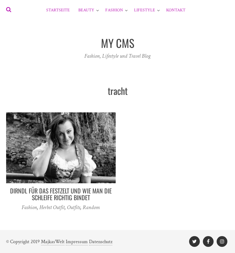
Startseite (58, 10)
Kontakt (175, 10)
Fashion (114, 10)
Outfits (73, 207)
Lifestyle (144, 10)
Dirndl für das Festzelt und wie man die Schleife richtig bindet (61, 194)
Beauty (86, 10)
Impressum (77, 242)
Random (91, 207)
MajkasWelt (53, 242)
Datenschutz (100, 242)
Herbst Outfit (52, 207)
